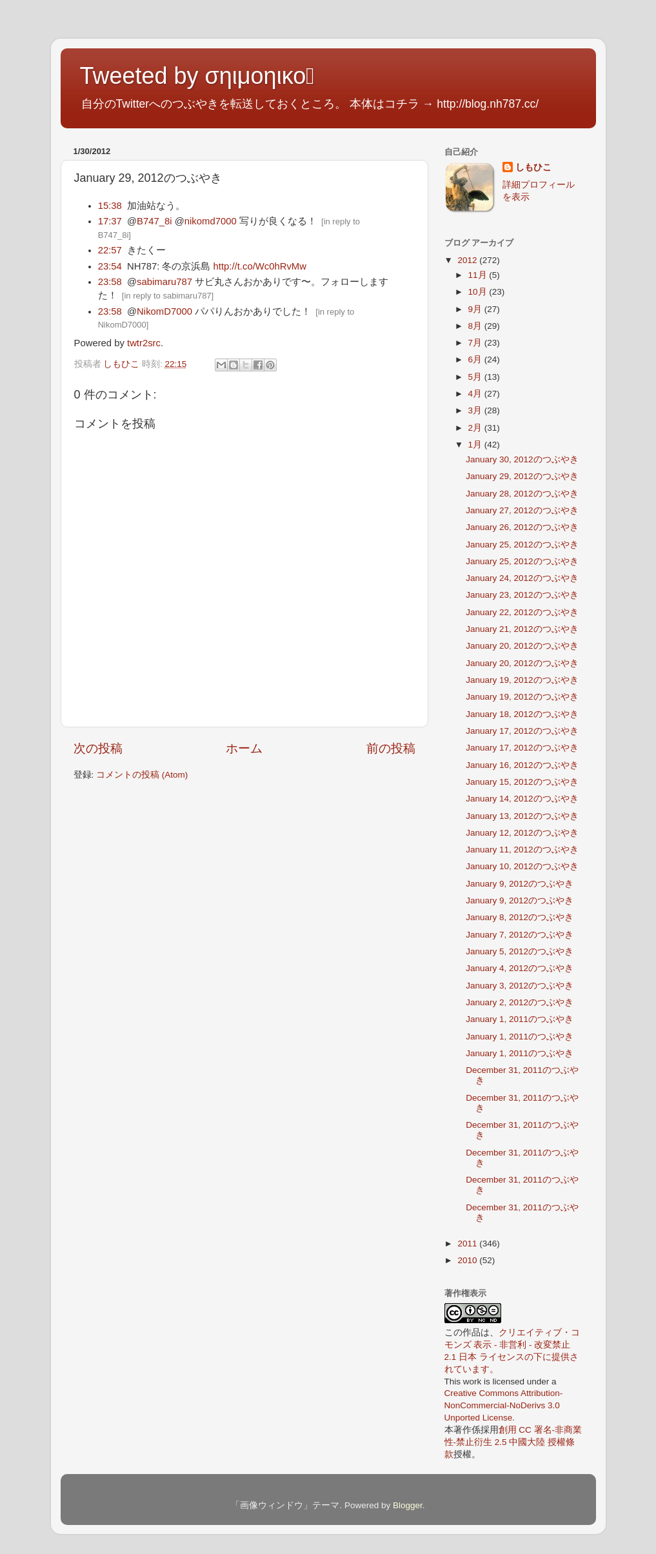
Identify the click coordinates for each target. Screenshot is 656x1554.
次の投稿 (98, 748)
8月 (476, 326)
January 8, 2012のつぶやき (519, 917)
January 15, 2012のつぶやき (522, 782)
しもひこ (533, 167)
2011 (468, 1243)
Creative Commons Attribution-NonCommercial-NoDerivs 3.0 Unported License (503, 1405)
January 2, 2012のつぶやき (519, 1002)
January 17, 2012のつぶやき (522, 731)
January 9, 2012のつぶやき (519, 884)
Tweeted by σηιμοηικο (197, 76)
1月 (476, 444)
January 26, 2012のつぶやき (522, 527)
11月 (479, 275)
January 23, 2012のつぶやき (522, 595)
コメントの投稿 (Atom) (142, 775)
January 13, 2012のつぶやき (522, 816)
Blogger (407, 1505)
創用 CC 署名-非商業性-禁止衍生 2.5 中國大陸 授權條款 (513, 1442)
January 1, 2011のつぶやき (519, 1019)
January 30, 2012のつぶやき (522, 459)
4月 (476, 393)
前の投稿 (390, 748)
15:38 (110, 206)
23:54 (110, 266)
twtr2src (144, 343)
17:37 (110, 221)
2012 (468, 260)
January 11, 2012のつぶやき (522, 849)
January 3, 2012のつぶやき (519, 985)
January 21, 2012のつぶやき (522, 629)
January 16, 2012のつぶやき (522, 765)
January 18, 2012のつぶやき (522, 714)
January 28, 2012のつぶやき (522, 493)
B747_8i (154, 221)
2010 (468, 1260)
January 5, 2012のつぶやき (519, 951)
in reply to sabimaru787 (167, 295)
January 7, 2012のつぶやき (519, 934)
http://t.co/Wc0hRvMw (260, 266)
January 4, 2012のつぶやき (519, 968)
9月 (476, 309)
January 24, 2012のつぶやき (522, 578)
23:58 (110, 282)
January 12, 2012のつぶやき (522, 833)
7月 (476, 343)
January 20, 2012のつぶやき (522, 646)
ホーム (244, 748)
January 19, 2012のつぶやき (522, 680)
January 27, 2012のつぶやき (522, 510)
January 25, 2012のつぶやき (522, 544)
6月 (476, 359)
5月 (476, 377)
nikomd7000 (210, 221)
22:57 (110, 250)
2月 (476, 428)
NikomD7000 (164, 311)
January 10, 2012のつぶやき (522, 866)
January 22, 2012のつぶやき (522, 612)
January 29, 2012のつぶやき (522, 476)
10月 (479, 292)
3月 (476, 410)
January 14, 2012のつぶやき (522, 798)
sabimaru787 (164, 282)
